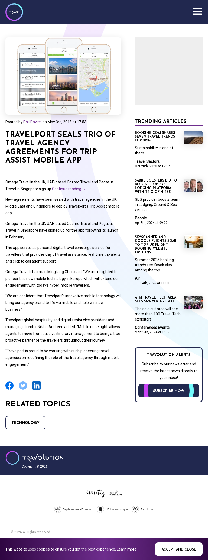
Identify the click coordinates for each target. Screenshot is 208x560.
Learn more (126, 549)
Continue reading (69, 189)
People (141, 218)
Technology (25, 423)
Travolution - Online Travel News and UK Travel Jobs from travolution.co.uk (34, 458)
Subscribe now (168, 391)
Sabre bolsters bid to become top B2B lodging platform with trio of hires (156, 186)
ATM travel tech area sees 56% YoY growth (155, 299)
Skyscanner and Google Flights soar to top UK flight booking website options (155, 245)
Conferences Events (152, 327)
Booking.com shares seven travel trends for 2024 (155, 136)
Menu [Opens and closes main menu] (197, 11)
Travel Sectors (147, 161)
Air (137, 278)
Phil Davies (32, 122)
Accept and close (179, 549)
